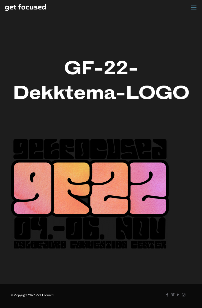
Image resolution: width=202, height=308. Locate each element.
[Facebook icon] (167, 294)
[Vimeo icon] (173, 294)
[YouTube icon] (178, 294)
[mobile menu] (193, 7)
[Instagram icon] (184, 294)
